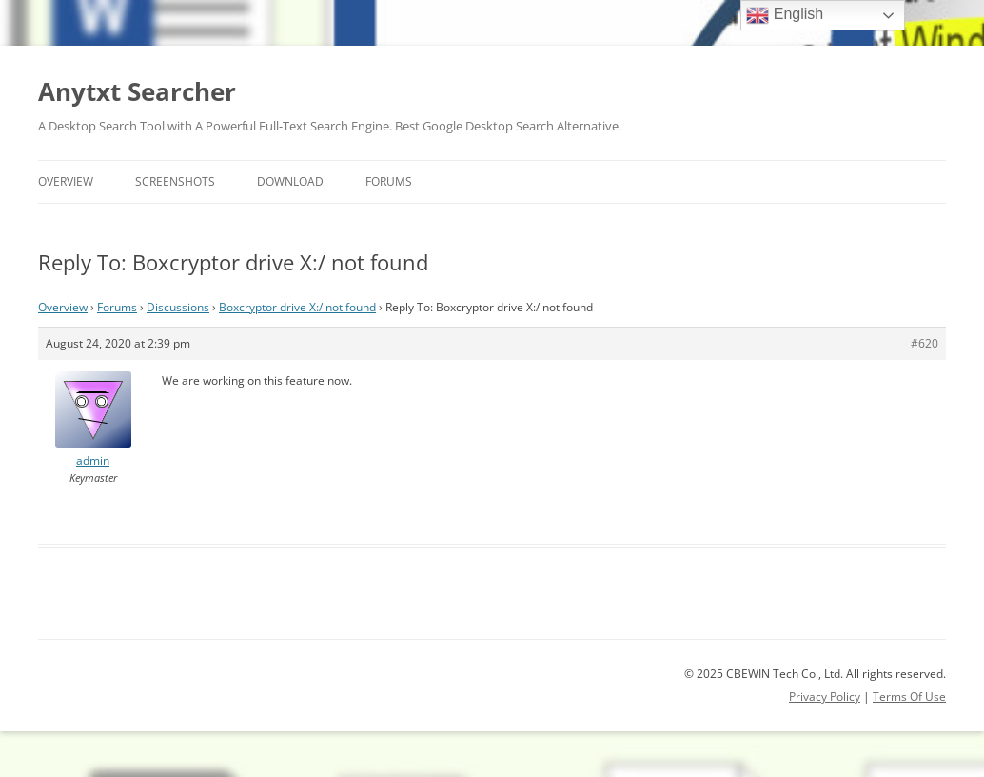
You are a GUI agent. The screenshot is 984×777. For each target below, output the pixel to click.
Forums (388, 181)
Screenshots (175, 181)
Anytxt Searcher (137, 91)
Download (290, 181)
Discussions (178, 307)
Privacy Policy (824, 696)
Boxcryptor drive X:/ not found (297, 307)
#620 (924, 343)
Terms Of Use (909, 696)
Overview (65, 181)
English (784, 15)
